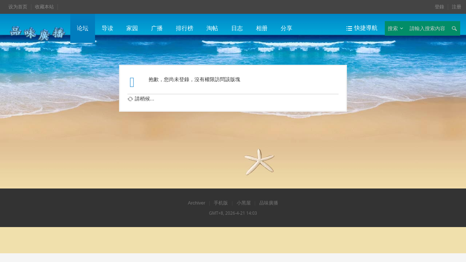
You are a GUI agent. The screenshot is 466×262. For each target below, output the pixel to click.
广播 (157, 28)
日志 (237, 28)
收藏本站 (44, 6)
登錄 (439, 6)
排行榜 (184, 28)
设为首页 (17, 6)
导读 (107, 28)
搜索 (393, 28)
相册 (262, 28)
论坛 (82, 28)
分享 (286, 28)
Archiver (196, 203)
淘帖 (212, 28)
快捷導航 (366, 28)
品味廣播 (268, 203)
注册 (456, 6)
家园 (132, 28)
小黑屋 (244, 203)
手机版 (221, 203)
